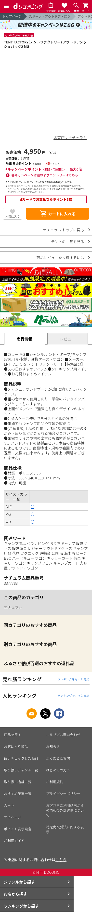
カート (9, 805)
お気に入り (12, 216)
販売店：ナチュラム (70, 137)
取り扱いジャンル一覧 (21, 769)
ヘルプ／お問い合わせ (63, 734)
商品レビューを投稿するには (60, 257)
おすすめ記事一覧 (17, 793)
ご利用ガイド (14, 840)
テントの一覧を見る (67, 241)
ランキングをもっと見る (73, 679)
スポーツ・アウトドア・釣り (49, 16)
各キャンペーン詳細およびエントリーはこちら (45, 175)
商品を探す (12, 734)
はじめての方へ (58, 769)
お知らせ (53, 746)
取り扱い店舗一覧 (17, 781)
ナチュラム (13, 606)
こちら (60, 859)
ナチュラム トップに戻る (63, 230)
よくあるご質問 (58, 758)
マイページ (12, 817)
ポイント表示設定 (17, 828)
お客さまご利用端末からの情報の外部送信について (65, 810)
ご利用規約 (54, 781)
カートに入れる (58, 213)
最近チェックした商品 (21, 758)
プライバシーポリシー (63, 793)
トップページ (12, 16)
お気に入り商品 (16, 746)
